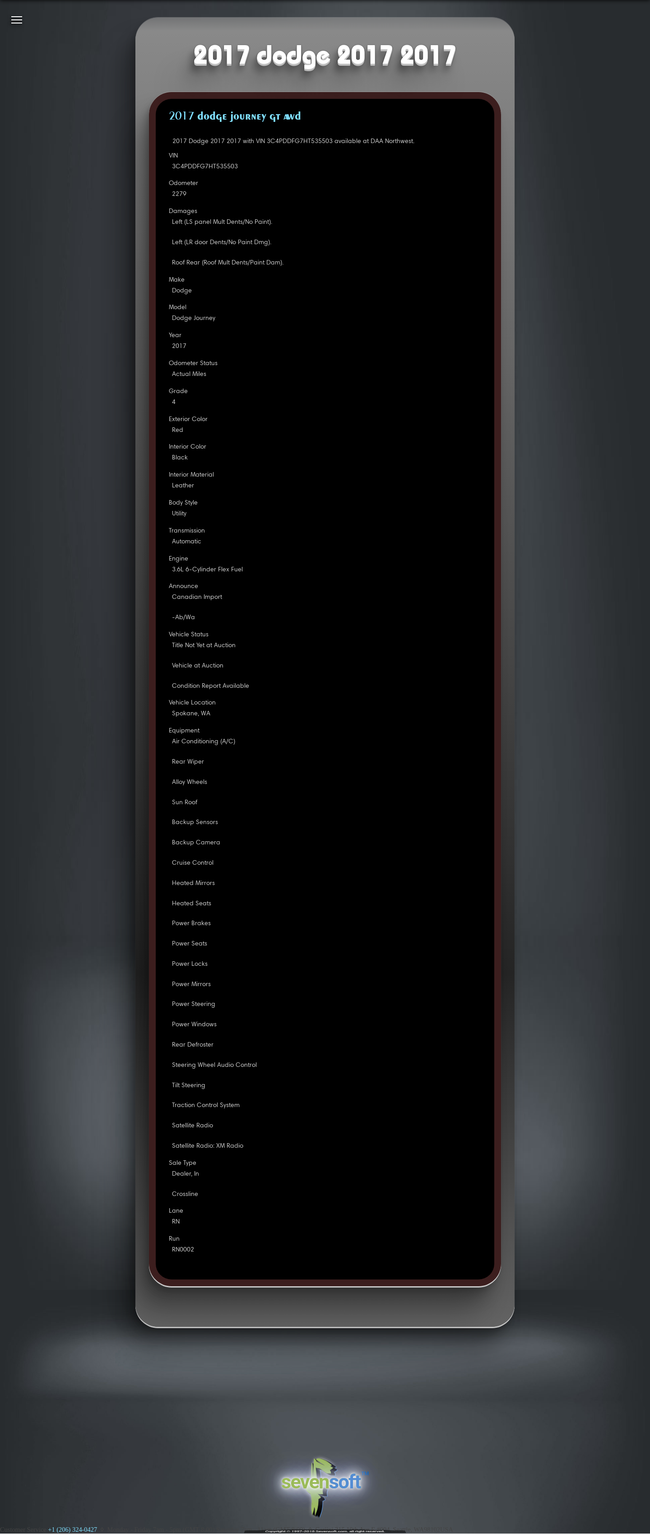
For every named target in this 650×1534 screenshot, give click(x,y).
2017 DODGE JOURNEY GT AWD (235, 117)
